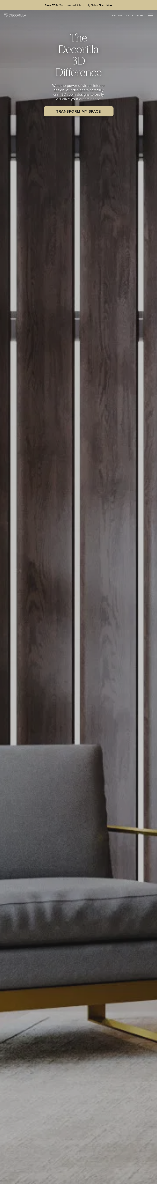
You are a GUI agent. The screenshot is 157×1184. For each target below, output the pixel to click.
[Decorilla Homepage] (15, 15)
